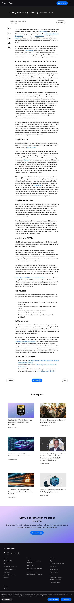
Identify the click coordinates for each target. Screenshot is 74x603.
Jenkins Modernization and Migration (33, 589)
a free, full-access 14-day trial (46, 402)
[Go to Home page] (7, 3)
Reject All (66, 600)
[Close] (71, 595)
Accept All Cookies (53, 600)
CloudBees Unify (8, 588)
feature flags (29, 81)
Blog (51, 588)
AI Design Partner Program (57, 591)
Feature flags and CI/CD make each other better (29, 309)
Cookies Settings (7, 600)
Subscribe (60, 53)
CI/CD (5, 591)
